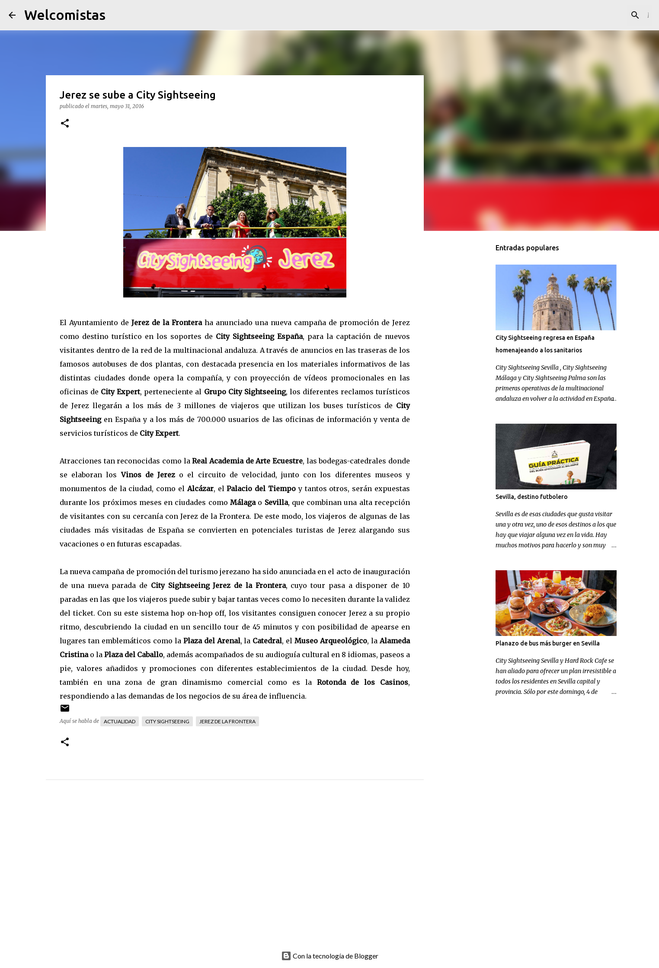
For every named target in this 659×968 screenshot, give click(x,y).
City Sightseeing (167, 721)
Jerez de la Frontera (227, 721)
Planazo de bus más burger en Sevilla (548, 643)
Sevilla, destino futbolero (532, 496)
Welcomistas (65, 14)
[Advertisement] (252, 875)
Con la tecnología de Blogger (329, 956)
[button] (65, 124)
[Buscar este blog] (606, 15)
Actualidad (119, 721)
